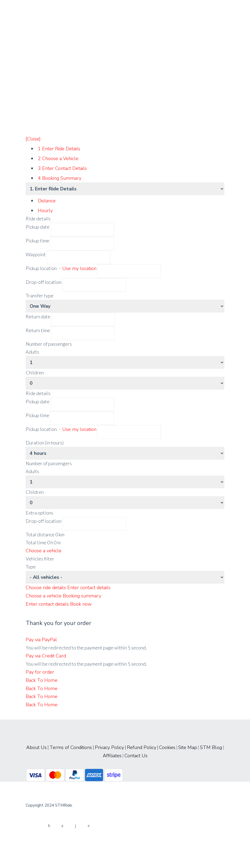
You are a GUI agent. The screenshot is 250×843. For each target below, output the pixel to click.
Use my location (79, 268)
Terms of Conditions (71, 747)
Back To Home (41, 680)
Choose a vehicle (43, 550)
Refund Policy (141, 747)
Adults (32, 352)
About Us (36, 747)
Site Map (187, 747)
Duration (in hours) (45, 443)
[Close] (33, 139)
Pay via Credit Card (46, 656)
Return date (38, 316)
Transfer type (39, 295)
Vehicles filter (40, 559)
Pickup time (38, 240)
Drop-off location (44, 282)
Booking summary (82, 596)
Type (31, 567)
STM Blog (211, 747)
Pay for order (40, 672)
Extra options (39, 513)
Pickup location (61, 268)
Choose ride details (46, 587)
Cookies (167, 747)
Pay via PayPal (41, 639)
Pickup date (38, 227)
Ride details (38, 218)
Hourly (45, 210)
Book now (81, 604)
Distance (47, 201)
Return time (38, 330)
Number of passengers (49, 344)
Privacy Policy (109, 747)
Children (35, 372)
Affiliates (112, 755)
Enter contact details (88, 587)
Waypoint (36, 254)
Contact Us (136, 755)
